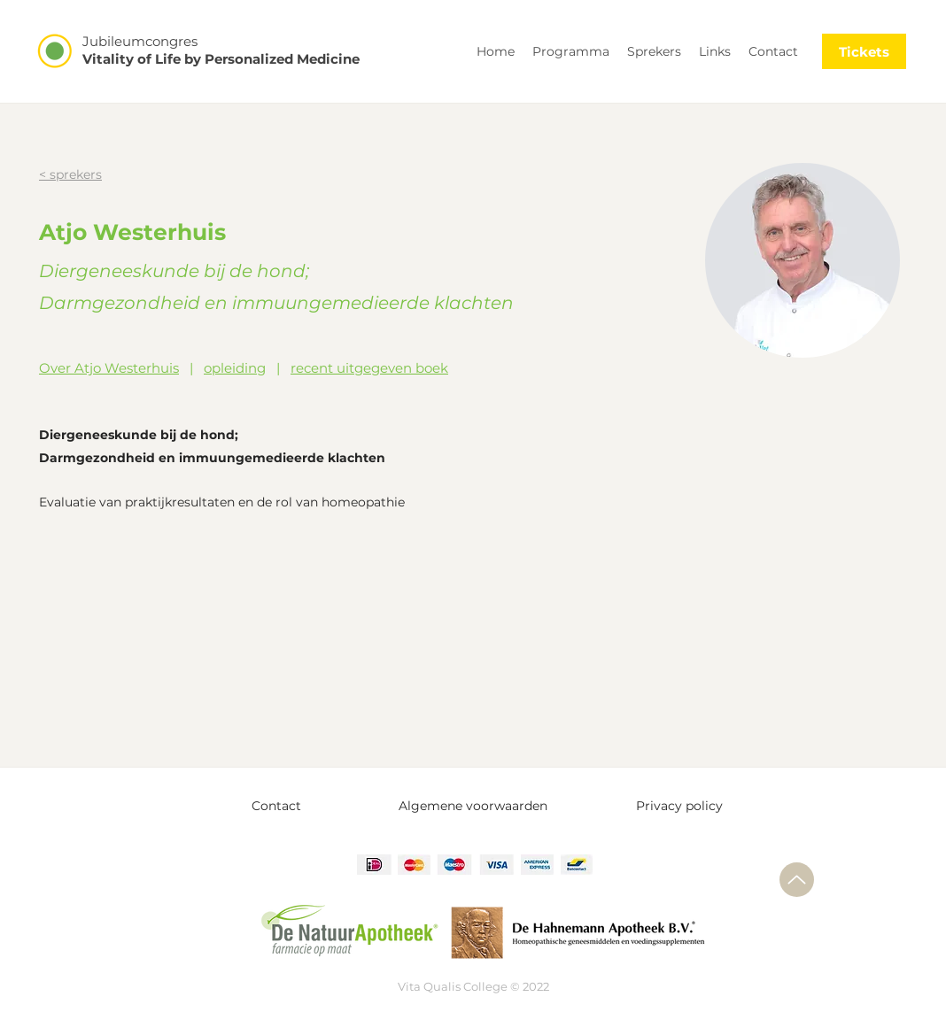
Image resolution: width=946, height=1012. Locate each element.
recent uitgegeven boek (369, 367)
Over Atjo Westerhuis (109, 367)
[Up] (796, 879)
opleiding (235, 367)
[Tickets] (864, 51)
